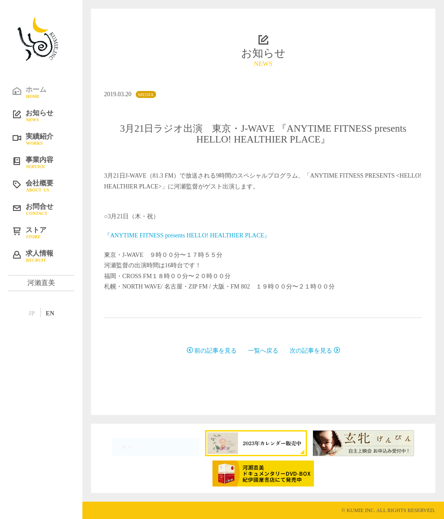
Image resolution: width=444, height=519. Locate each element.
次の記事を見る (315, 350)
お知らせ (47, 115)
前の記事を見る (212, 350)
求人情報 (47, 255)
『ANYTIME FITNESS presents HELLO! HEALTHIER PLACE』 (187, 235)
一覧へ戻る (263, 350)
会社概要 (47, 185)
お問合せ (47, 208)
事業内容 (47, 162)
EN (50, 313)
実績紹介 (47, 138)
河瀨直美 (41, 282)
